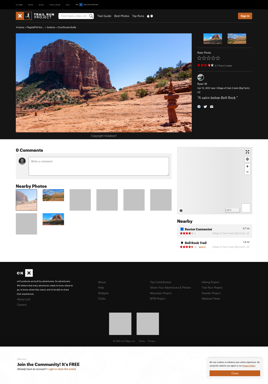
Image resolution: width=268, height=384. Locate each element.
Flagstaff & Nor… (35, 27)
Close (234, 373)
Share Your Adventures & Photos (170, 287)
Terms (142, 341)
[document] (235, 368)
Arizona (20, 27)
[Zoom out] (247, 171)
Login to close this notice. (62, 369)
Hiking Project (210, 282)
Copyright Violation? (104, 135)
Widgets (103, 293)
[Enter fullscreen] (247, 152)
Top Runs (138, 16)
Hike (41, 4)
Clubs (102, 298)
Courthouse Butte (67, 27)
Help (101, 287)
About (102, 282)
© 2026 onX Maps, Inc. (124, 341)
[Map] (214, 180)
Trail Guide (104, 16)
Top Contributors (160, 282)
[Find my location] (247, 159)
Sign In (245, 16)
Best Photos (121, 16)
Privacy (151, 341)
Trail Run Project (212, 287)
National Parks (211, 298)
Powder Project (211, 293)
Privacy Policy (249, 366)
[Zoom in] (247, 166)
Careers (22, 304)
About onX (23, 299)
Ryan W (202, 83)
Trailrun (55, 4)
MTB (30, 4)
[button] (199, 106)
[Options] (246, 208)
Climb (19, 4)
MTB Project (157, 298)
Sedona (51, 27)
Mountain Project (161, 293)
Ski (68, 4)
